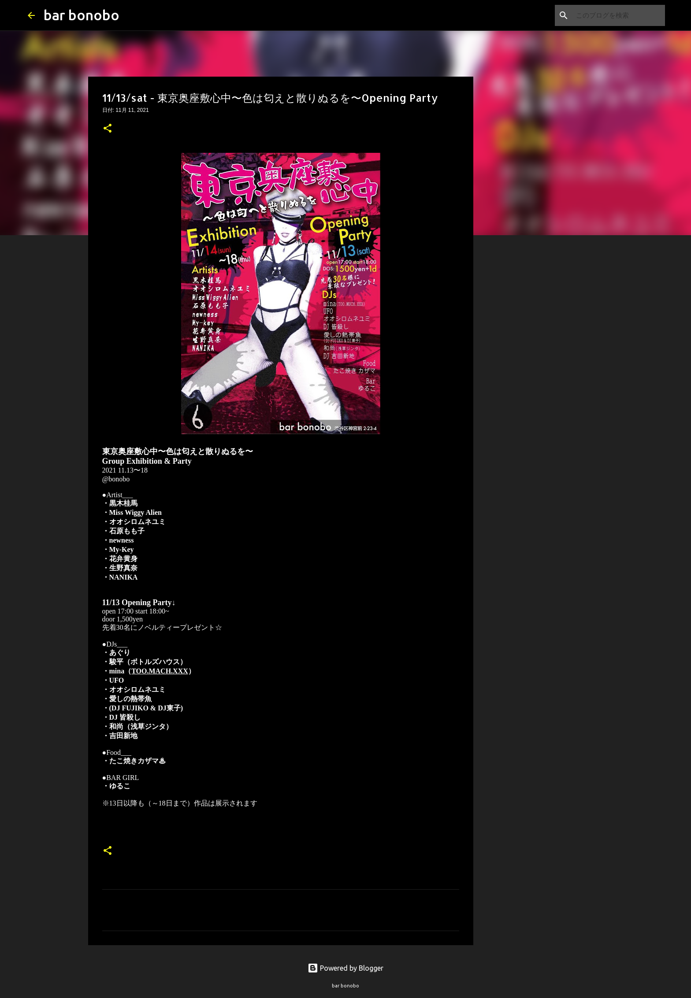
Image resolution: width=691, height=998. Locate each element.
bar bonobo (81, 15)
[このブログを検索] (618, 15)
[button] (107, 129)
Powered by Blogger (345, 968)
